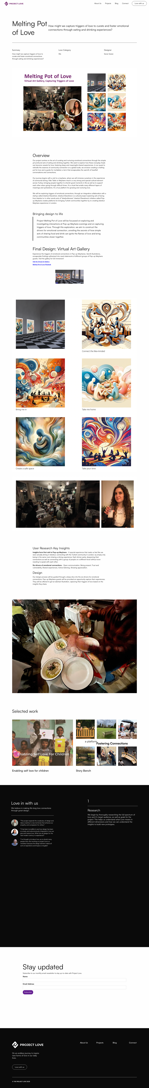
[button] (97, 3)
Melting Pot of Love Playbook (42, 264)
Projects (108, 3)
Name (25, 976)
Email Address (28, 984)
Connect (125, 3)
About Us (97, 3)
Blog (116, 3)
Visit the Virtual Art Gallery (41, 261)
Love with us (139, 3)
